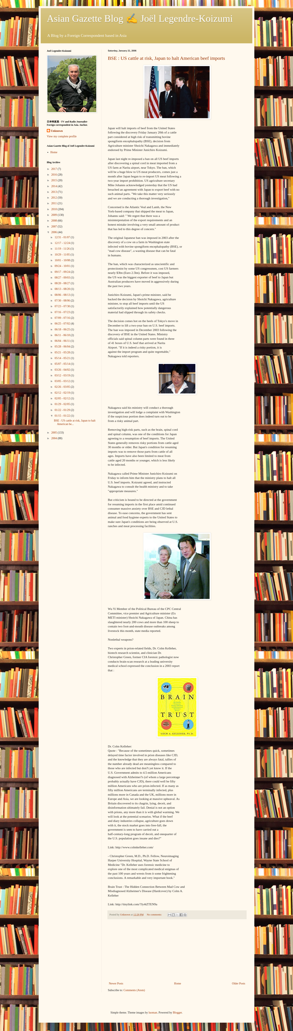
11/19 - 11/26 (62, 248)
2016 (54, 174)
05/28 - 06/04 (63, 346)
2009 (54, 214)
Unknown (57, 130)
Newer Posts (116, 983)
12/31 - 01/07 (63, 237)
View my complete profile (62, 136)
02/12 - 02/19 (63, 392)
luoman (153, 1012)
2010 (54, 209)
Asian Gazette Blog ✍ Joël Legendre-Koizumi (140, 18)
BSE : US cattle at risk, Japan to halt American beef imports (166, 58)
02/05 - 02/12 (63, 398)
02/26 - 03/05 (63, 386)
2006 (54, 232)
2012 (54, 197)
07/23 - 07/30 (63, 306)
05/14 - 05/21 (63, 358)
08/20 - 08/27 (63, 283)
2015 (54, 180)
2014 (54, 186)
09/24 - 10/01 (63, 266)
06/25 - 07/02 (63, 323)
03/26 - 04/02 (63, 369)
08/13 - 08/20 (63, 289)
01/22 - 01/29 (63, 410)
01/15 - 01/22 (63, 415)
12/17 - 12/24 (63, 243)
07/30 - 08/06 (63, 300)
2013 (54, 191)
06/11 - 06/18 (62, 335)
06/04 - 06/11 (62, 340)
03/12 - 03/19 (63, 375)
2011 (54, 203)
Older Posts (238, 983)
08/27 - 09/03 (63, 277)
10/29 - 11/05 (62, 254)
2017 (54, 168)
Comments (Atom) (134, 990)
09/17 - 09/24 (63, 271)
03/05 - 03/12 (63, 381)
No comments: (154, 914)
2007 (54, 226)
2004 (54, 438)
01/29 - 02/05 (63, 404)
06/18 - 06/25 (63, 329)
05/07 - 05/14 (63, 363)
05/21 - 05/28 (63, 352)
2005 (54, 432)
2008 (54, 220)
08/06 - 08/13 (63, 294)
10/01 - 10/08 (63, 260)
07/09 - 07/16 (63, 317)
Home (177, 983)
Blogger (177, 1012)
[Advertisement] (177, 950)
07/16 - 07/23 (63, 312)
